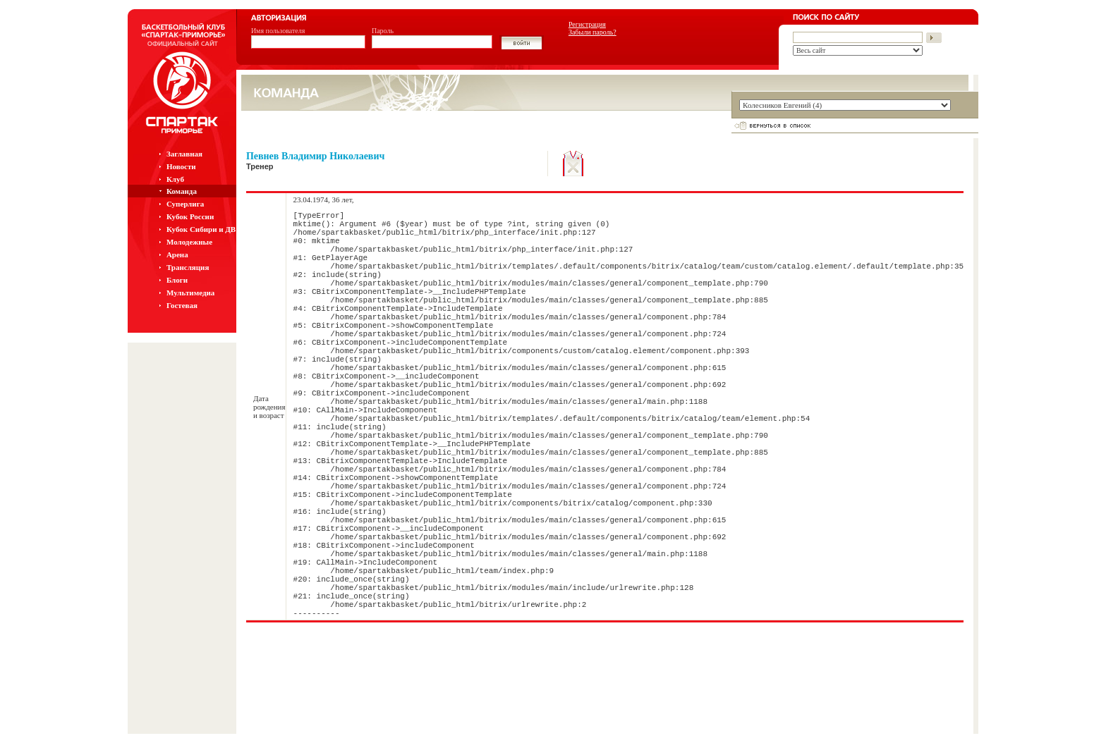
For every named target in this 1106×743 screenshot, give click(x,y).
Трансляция (187, 267)
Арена (177, 254)
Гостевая (182, 305)
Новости (181, 166)
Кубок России (190, 216)
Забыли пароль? (592, 32)
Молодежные (189, 242)
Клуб (175, 179)
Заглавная (184, 153)
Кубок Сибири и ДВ (201, 229)
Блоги (177, 280)
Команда (181, 191)
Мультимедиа (190, 292)
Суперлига (185, 203)
